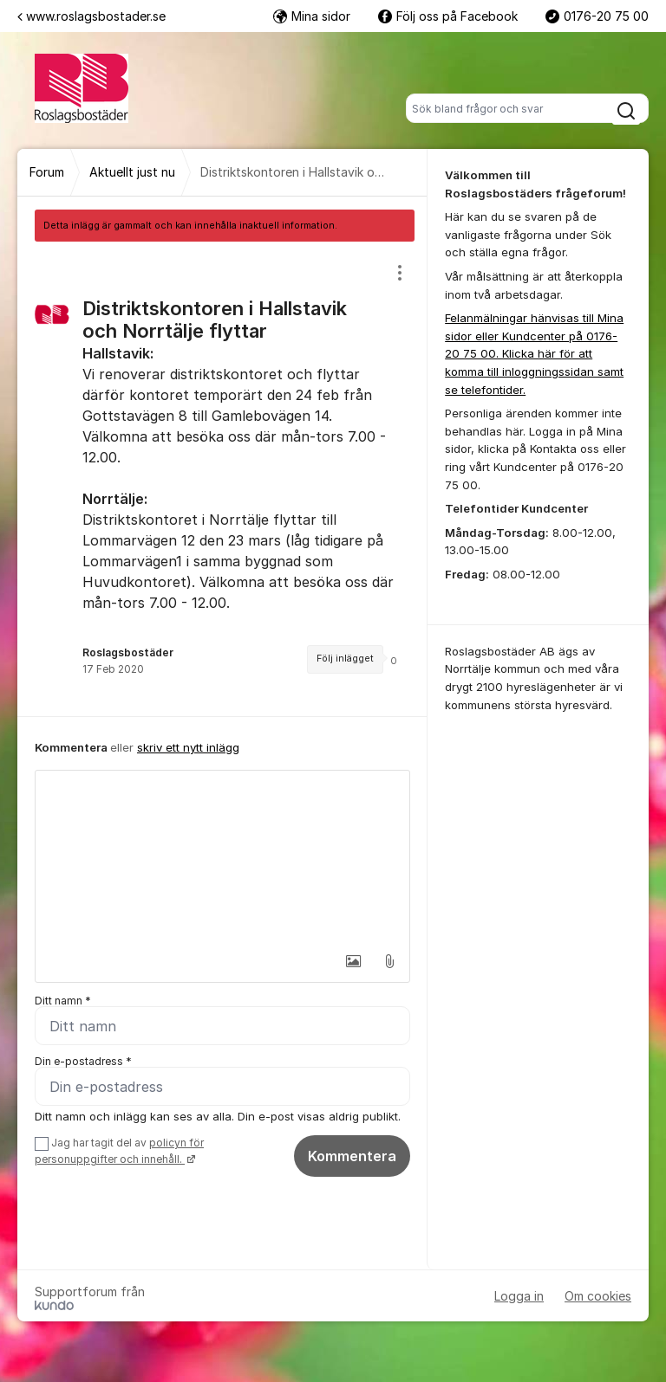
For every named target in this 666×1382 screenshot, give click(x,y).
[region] (222, 479)
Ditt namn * (63, 1000)
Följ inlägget (345, 658)
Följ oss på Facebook (448, 16)
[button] (352, 961)
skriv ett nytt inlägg (188, 747)
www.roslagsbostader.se (91, 16)
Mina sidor (311, 16)
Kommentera (352, 1156)
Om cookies (598, 1295)
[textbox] (222, 857)
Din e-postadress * (83, 1061)
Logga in (519, 1295)
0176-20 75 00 (597, 16)
